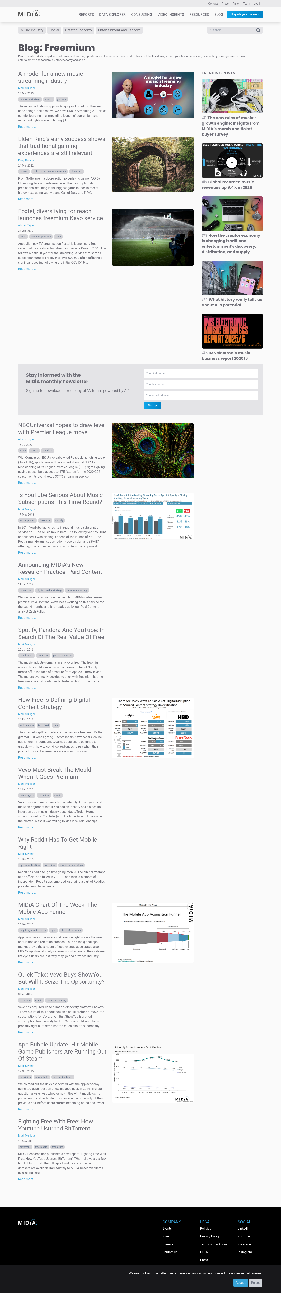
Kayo (58, 236)
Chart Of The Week (71, 930)
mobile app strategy (71, 865)
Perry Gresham (27, 160)
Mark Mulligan (27, 87)
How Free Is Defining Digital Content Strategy (54, 703)
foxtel (23, 236)
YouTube (61, 99)
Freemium (45, 520)
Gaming (24, 171)
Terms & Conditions (214, 1244)
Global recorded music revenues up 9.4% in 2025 (228, 184)
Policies (205, 1228)
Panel (236, 3)
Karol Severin (26, 853)
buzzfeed (43, 725)
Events (167, 1228)
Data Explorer (112, 14)
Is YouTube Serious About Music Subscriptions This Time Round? (60, 498)
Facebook (244, 1244)
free (56, 725)
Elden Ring (76, 171)
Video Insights (170, 14)
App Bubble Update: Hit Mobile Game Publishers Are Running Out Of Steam (62, 1051)
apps (53, 930)
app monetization (30, 865)
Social (54, 30)
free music (41, 1147)
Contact (213, 3)
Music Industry (32, 30)
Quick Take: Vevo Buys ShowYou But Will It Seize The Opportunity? (61, 978)
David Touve (26, 655)
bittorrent (25, 1147)
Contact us (170, 1252)
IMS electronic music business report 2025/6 (226, 355)
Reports (86, 14)
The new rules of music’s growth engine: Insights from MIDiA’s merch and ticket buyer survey (231, 126)
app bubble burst (62, 1077)
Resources (199, 14)
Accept (241, 1283)
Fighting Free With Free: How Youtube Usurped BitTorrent (55, 1125)
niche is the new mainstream (49, 171)
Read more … (27, 127)
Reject (255, 1283)
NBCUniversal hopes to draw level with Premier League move (62, 429)
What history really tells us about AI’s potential (232, 302)
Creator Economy (79, 30)
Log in (257, 3)
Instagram (245, 1252)
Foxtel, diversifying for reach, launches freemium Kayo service (60, 215)
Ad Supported (27, 520)
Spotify (49, 99)
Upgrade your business (245, 14)
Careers (168, 1244)
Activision (25, 1077)
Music (57, 795)
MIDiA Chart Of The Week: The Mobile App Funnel (57, 908)
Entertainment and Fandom (120, 30)
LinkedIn (244, 1228)
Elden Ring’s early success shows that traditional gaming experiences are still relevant (61, 145)
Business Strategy (30, 99)
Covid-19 (47, 450)
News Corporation (41, 236)
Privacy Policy (210, 1236)
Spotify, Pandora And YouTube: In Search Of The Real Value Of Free (61, 633)
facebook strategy (77, 590)
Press (225, 3)
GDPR (204, 1252)
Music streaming (56, 1000)
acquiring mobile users (33, 930)
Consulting (141, 14)
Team (246, 3)
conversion (26, 590)
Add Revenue (27, 725)
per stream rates (62, 655)
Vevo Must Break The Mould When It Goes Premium (54, 773)
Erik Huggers (27, 795)
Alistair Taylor (26, 225)
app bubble (41, 1077)
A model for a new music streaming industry (50, 77)
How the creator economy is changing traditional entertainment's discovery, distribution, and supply (231, 244)
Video (23, 450)
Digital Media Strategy (49, 590)
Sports (34, 450)
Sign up (152, 405)
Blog (218, 14)
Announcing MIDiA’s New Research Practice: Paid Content (60, 568)
